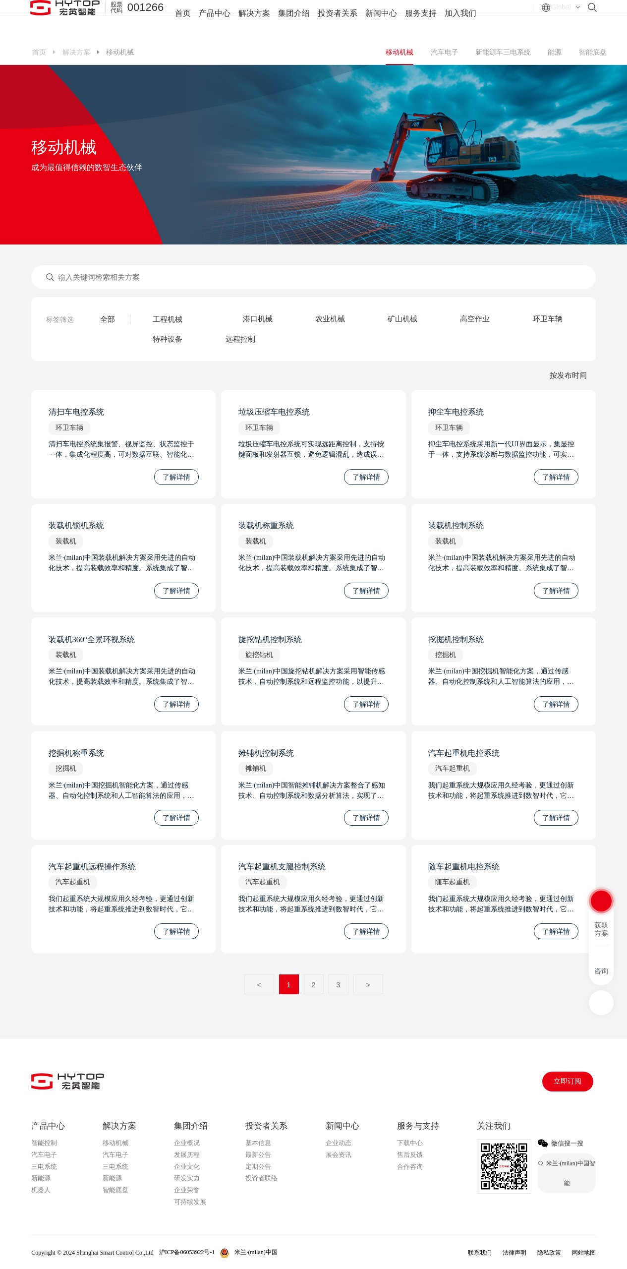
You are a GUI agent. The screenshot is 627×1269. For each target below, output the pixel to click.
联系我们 (480, 1252)
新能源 (41, 1178)
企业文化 (187, 1166)
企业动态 (338, 1143)
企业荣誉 (187, 1190)
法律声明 (514, 1252)
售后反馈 (410, 1154)
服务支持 (421, 19)
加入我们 (460, 19)
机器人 (41, 1190)
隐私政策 (549, 1252)
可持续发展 (190, 1202)
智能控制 (44, 1143)
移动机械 (399, 52)
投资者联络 (261, 1178)
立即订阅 (567, 1081)
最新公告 (258, 1154)
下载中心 (410, 1143)
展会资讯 (338, 1154)
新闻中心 (381, 19)
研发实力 (187, 1178)
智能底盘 (593, 52)
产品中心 (214, 19)
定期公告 (258, 1166)
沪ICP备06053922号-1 (187, 1252)
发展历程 (187, 1154)
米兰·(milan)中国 (255, 1252)
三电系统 (44, 1166)
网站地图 (584, 1252)
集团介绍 (294, 19)
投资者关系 (337, 19)
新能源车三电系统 (503, 52)
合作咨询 (410, 1166)
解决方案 (254, 19)
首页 (183, 19)
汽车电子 (444, 52)
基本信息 (258, 1143)
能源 (555, 52)
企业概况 (187, 1143)
